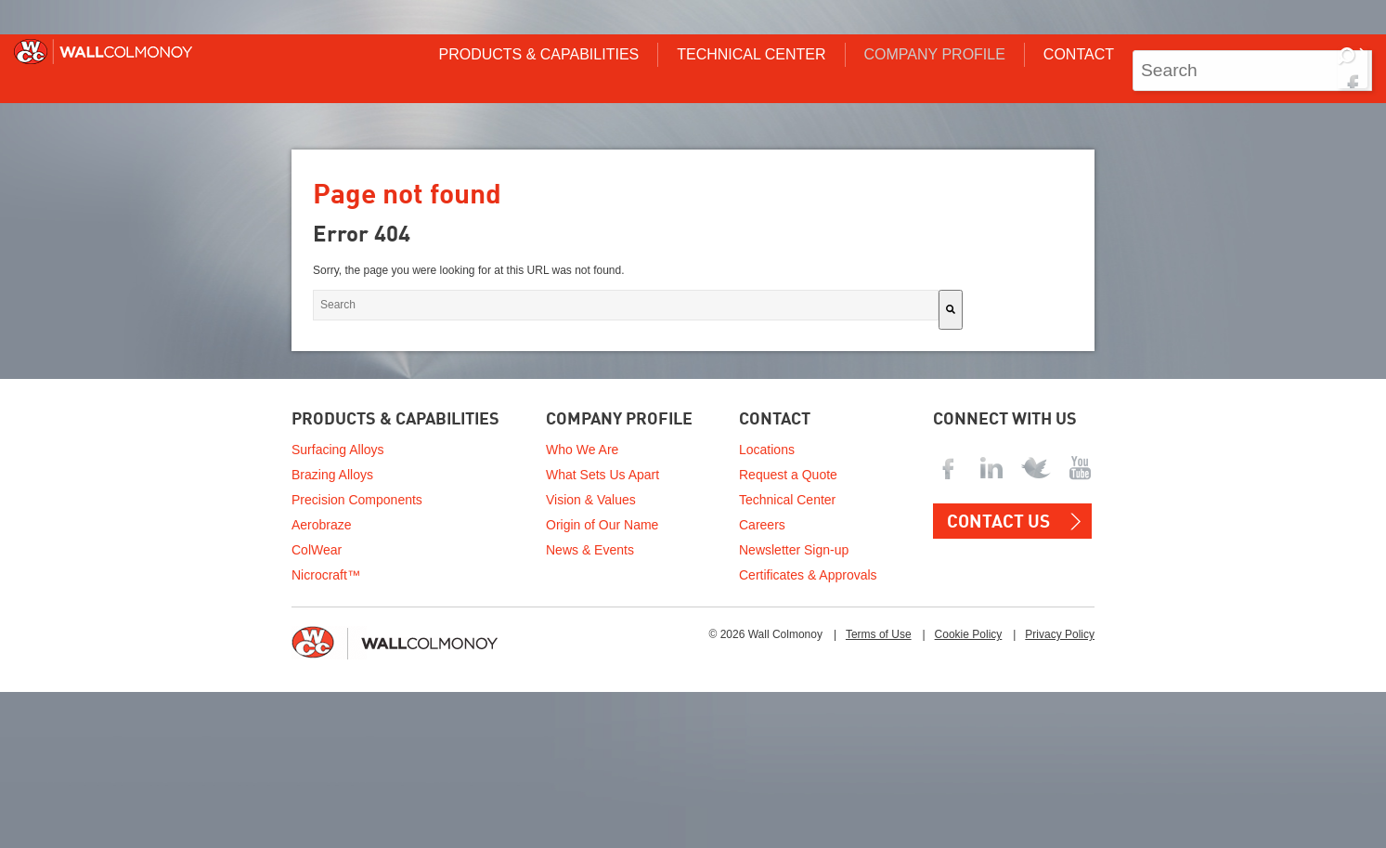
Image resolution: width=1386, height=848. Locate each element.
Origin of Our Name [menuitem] (602, 524)
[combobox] (1252, 70)
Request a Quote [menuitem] (788, 474)
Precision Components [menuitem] (356, 499)
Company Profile (619, 419)
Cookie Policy (969, 634)
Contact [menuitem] (1078, 54)
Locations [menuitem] (767, 449)
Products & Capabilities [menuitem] (538, 54)
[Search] (1352, 67)
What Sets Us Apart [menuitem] (602, 474)
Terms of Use (879, 634)
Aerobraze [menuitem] (321, 524)
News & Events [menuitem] (590, 549)
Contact (774, 419)
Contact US (998, 522)
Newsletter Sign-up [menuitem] (793, 549)
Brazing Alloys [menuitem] (332, 474)
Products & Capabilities (395, 419)
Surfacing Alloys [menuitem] (337, 449)
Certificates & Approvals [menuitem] (808, 575)
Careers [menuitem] (762, 524)
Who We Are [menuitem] (582, 449)
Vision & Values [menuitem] (591, 499)
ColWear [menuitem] (316, 549)
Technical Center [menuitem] (751, 54)
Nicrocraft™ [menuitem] (325, 575)
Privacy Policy (1060, 634)
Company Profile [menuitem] (934, 54)
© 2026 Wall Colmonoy (765, 634)
